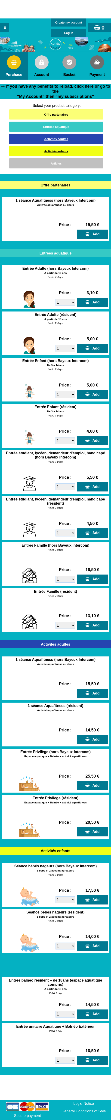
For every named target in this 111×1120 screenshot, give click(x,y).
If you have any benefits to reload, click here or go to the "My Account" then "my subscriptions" (58, 91)
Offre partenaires (56, 114)
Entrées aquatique (56, 127)
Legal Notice (83, 1103)
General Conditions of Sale (84, 1111)
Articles (56, 163)
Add (95, 234)
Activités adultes (56, 139)
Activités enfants (56, 151)
